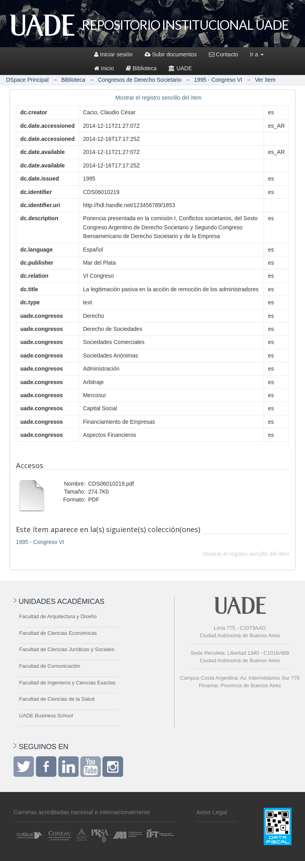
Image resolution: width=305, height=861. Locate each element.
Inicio (104, 68)
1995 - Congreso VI (218, 80)
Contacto (223, 54)
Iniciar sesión (113, 54)
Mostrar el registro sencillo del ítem (158, 97)
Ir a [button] (257, 54)
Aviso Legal (211, 812)
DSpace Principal (27, 80)
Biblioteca (141, 68)
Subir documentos (171, 54)
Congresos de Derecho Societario (139, 80)
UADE (180, 68)
